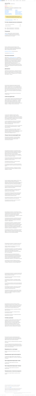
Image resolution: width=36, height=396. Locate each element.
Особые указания (6, 12)
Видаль (10, 387)
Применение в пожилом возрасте (18, 14)
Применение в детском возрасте (8, 13)
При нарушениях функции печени (8, 14)
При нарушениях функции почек (18, 13)
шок (9, 57)
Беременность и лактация (18, 12)
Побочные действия (7, 11)
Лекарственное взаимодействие (18, 11)
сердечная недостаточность (13, 57)
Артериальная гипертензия (8, 51)
